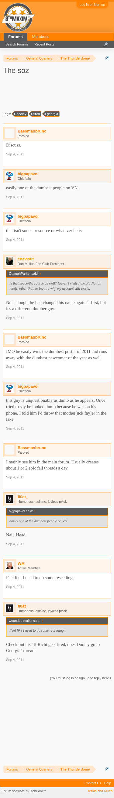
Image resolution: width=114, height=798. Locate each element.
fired (36, 114)
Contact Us (93, 783)
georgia (51, 114)
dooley (20, 114)
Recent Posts (44, 44)
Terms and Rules (99, 791)
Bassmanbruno (32, 131)
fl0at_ (23, 497)
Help (107, 783)
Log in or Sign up (92, 4)
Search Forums (16, 44)
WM (21, 563)
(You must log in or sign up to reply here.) (80, 678)
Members (40, 36)
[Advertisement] (57, 92)
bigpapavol (28, 174)
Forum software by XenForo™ (24, 791)
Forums (15, 36)
